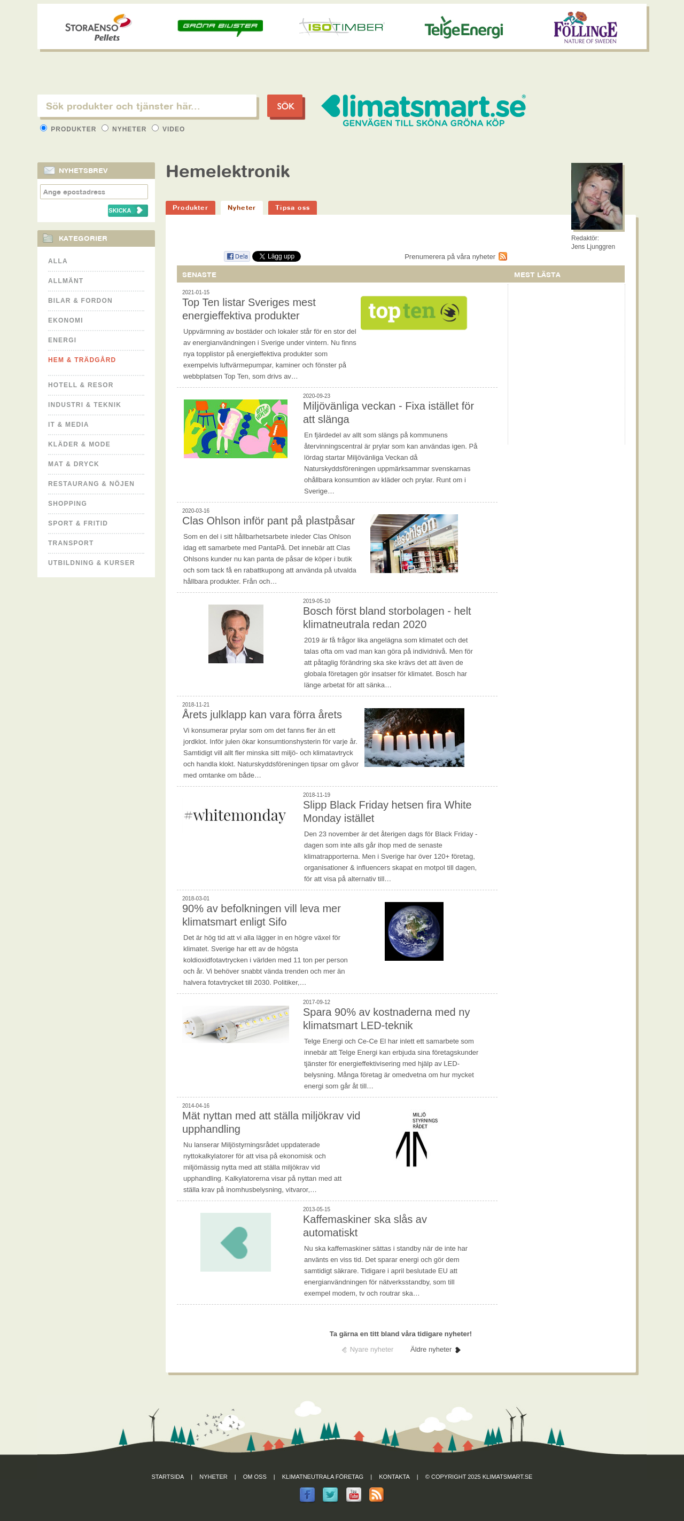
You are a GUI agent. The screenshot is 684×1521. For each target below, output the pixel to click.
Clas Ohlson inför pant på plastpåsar (268, 521)
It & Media (68, 424)
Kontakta (394, 1476)
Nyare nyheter (372, 1349)
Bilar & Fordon (80, 300)
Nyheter (125, 129)
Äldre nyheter (431, 1349)
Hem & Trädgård (82, 360)
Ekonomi (65, 320)
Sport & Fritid (78, 523)
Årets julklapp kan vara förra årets (262, 714)
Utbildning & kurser (91, 563)
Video (168, 129)
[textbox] (146, 106)
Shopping (67, 503)
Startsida (168, 1476)
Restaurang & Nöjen (91, 484)
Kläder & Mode (79, 444)
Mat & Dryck (73, 464)
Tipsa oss (292, 207)
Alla (58, 261)
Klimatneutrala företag (322, 1476)
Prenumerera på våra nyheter (450, 257)
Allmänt (65, 281)
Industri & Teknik (84, 405)
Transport (71, 543)
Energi (62, 340)
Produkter (69, 129)
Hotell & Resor (81, 385)
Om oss (255, 1476)
